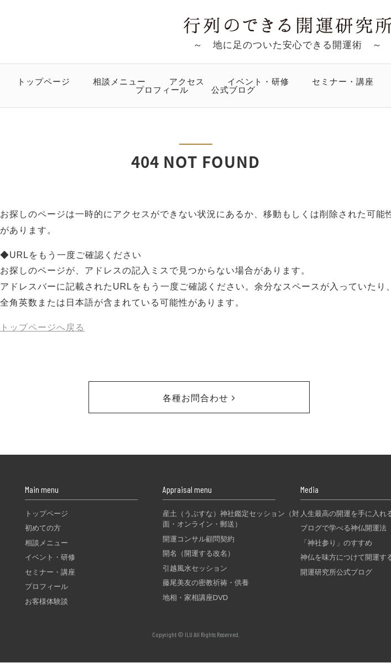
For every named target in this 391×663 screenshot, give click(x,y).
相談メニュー (119, 81)
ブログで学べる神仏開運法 (343, 528)
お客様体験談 (46, 601)
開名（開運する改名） (198, 553)
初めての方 (43, 528)
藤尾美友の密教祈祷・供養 (206, 582)
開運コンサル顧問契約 (198, 539)
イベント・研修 (258, 81)
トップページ (43, 81)
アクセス (187, 81)
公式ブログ (233, 89)
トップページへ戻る (42, 327)
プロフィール (162, 89)
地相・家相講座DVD (195, 597)
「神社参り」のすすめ (336, 543)
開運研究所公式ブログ (336, 572)
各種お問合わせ (199, 398)
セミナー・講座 (343, 81)
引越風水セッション (195, 568)
